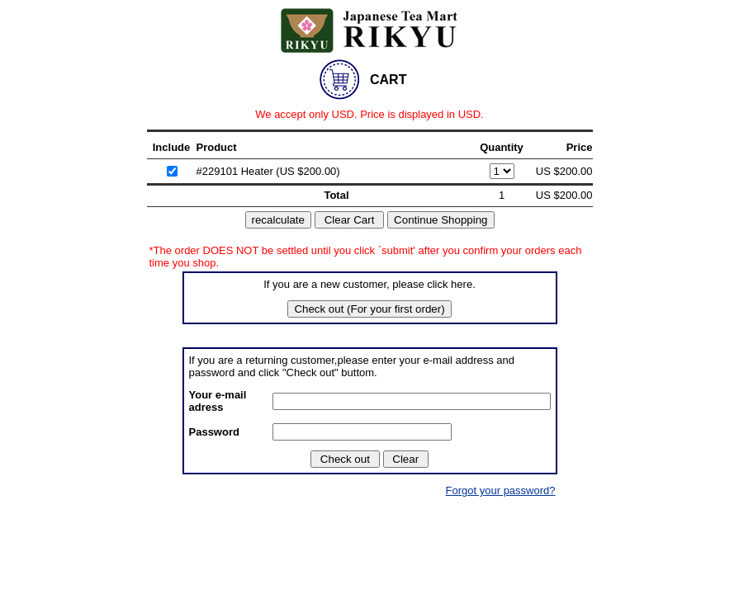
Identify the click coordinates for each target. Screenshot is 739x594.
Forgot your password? (501, 490)
